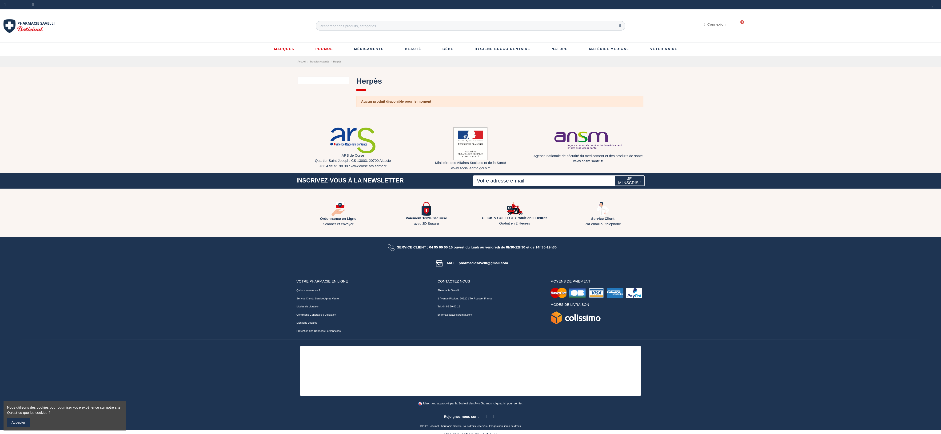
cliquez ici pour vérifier (508, 403)
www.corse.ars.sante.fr (369, 166)
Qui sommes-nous (307, 290)
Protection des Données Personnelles (318, 330)
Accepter (18, 422)
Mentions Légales (306, 322)
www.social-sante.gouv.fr (470, 168)
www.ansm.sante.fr (588, 161)
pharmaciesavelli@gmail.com (455, 314)
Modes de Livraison (307, 306)
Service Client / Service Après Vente (317, 298)
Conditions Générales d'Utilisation (316, 314)
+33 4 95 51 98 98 (333, 166)
